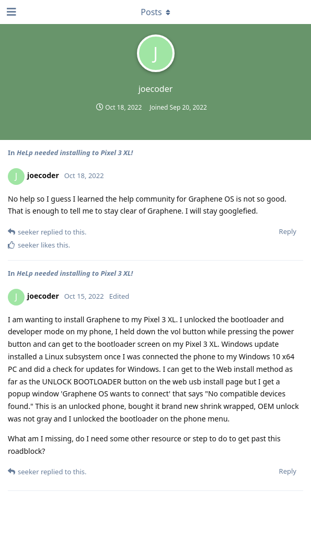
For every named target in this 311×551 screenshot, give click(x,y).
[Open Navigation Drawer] (10, 12)
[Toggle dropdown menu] (155, 12)
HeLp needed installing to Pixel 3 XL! (75, 152)
